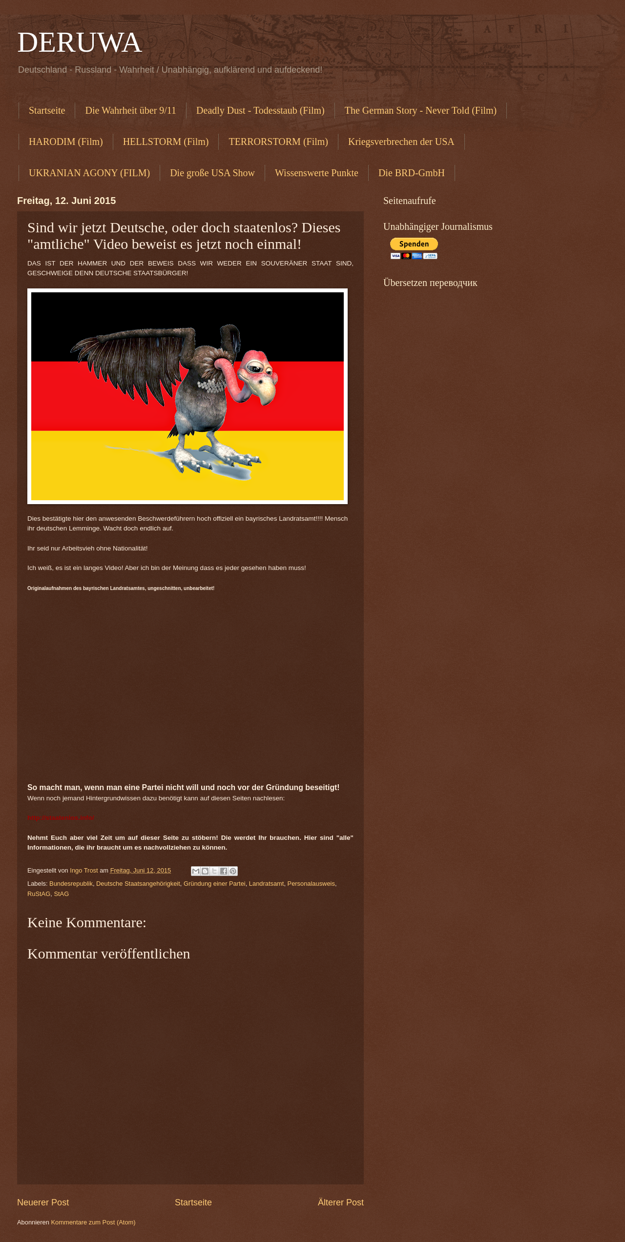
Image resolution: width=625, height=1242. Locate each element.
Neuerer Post (43, 1202)
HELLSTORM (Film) (166, 141)
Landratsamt (266, 883)
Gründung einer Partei (215, 883)
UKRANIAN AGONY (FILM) (89, 172)
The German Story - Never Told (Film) (421, 110)
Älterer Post (341, 1202)
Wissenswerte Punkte (316, 172)
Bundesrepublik (71, 883)
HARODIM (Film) (66, 141)
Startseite (47, 110)
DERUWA (80, 42)
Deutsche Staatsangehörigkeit (138, 883)
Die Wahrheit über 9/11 (130, 110)
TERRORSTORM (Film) (278, 141)
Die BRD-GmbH (411, 172)
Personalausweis (311, 883)
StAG (61, 893)
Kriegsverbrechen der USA (401, 141)
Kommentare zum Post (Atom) (93, 1222)
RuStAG (38, 893)
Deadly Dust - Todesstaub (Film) (260, 110)
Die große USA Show (212, 172)
